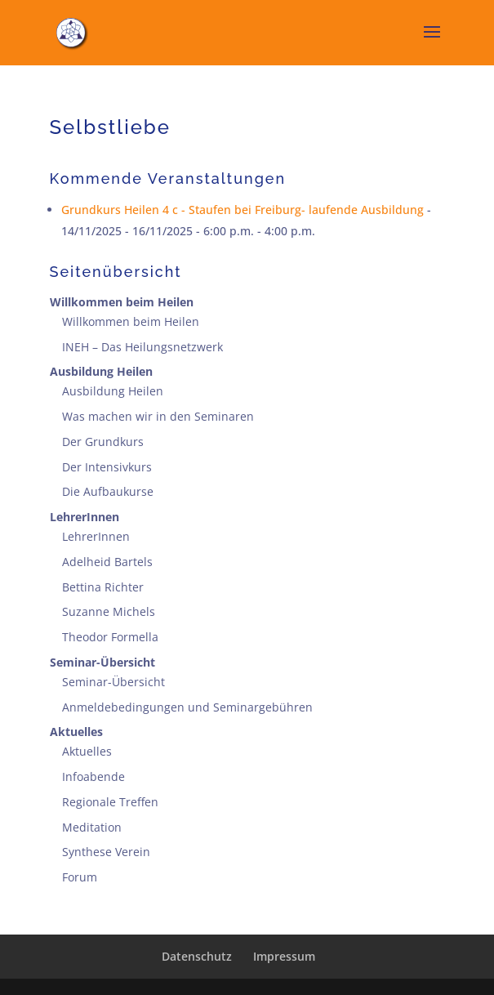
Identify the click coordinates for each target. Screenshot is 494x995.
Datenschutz (197, 956)
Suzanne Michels (108, 611)
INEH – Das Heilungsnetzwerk (142, 347)
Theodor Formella (110, 637)
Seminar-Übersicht (102, 662)
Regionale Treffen (110, 802)
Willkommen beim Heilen (122, 302)
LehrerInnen (84, 516)
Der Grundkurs (103, 441)
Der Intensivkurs (107, 467)
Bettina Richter (103, 587)
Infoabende (93, 776)
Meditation (92, 827)
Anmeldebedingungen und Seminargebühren (187, 707)
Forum (79, 877)
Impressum (284, 956)
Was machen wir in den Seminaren (158, 416)
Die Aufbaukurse (108, 491)
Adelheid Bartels (107, 561)
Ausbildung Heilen (101, 371)
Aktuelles (76, 731)
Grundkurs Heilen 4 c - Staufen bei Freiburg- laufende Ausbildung (242, 209)
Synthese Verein (106, 851)
